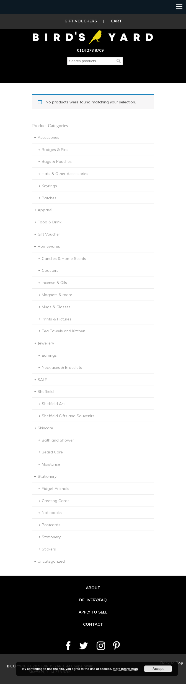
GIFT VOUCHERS (80, 21)
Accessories (48, 137)
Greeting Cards (55, 500)
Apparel (45, 209)
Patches (49, 197)
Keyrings (49, 185)
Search (118, 61)
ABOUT (93, 587)
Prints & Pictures (56, 319)
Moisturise (51, 464)
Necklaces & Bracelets (62, 367)
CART (116, 21)
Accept (158, 669)
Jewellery (46, 343)
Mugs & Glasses (56, 306)
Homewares (49, 246)
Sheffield (46, 391)
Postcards (51, 524)
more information (125, 668)
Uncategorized (51, 561)
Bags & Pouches (57, 161)
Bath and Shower (58, 440)
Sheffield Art (53, 403)
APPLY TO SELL (93, 612)
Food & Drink (49, 222)
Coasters (50, 270)
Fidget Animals (55, 488)
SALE (42, 379)
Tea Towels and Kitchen (63, 330)
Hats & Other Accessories (65, 173)
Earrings (49, 355)
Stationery (47, 476)
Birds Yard (93, 37)
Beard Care (52, 452)
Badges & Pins (55, 149)
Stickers (49, 549)
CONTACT (93, 624)
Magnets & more (57, 294)
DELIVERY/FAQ (93, 599)
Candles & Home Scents (64, 258)
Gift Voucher (49, 234)
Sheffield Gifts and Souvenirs (68, 415)
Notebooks (52, 512)
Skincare (45, 427)
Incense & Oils (54, 282)
